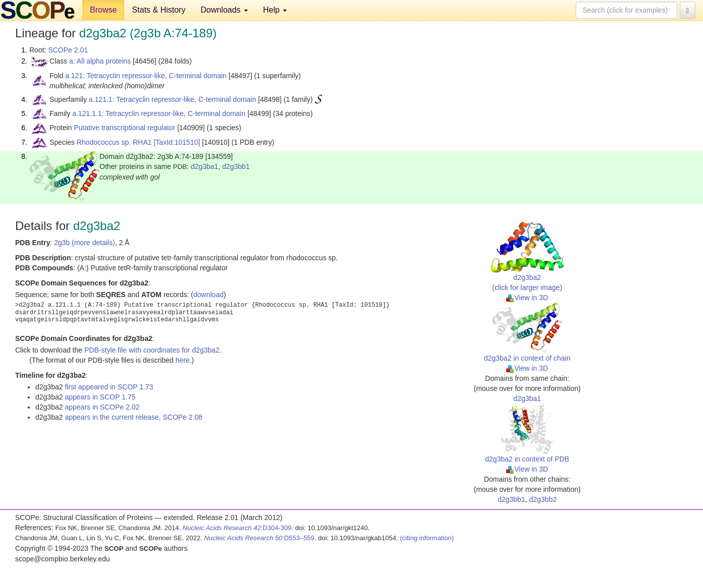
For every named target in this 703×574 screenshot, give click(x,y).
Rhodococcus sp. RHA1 (114, 142)
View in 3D (527, 298)
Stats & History (158, 10)
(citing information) (427, 538)
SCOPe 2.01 (68, 50)
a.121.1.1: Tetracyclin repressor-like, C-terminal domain (158, 113)
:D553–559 (259, 538)
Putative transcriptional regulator (124, 128)
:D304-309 (237, 528)
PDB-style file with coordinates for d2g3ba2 (152, 350)
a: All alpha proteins (100, 61)
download (208, 295)
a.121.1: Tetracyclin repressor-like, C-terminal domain (172, 99)
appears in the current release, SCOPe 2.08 (133, 417)
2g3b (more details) (84, 243)
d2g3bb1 (236, 166)
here (182, 360)
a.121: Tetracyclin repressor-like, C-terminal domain (146, 76)
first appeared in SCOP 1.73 (109, 387)
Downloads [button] (224, 10)
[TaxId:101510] (177, 142)
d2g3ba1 (205, 166)
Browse (103, 10)
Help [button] (275, 10)
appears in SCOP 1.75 (100, 397)
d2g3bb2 (543, 499)
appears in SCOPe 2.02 (102, 407)
